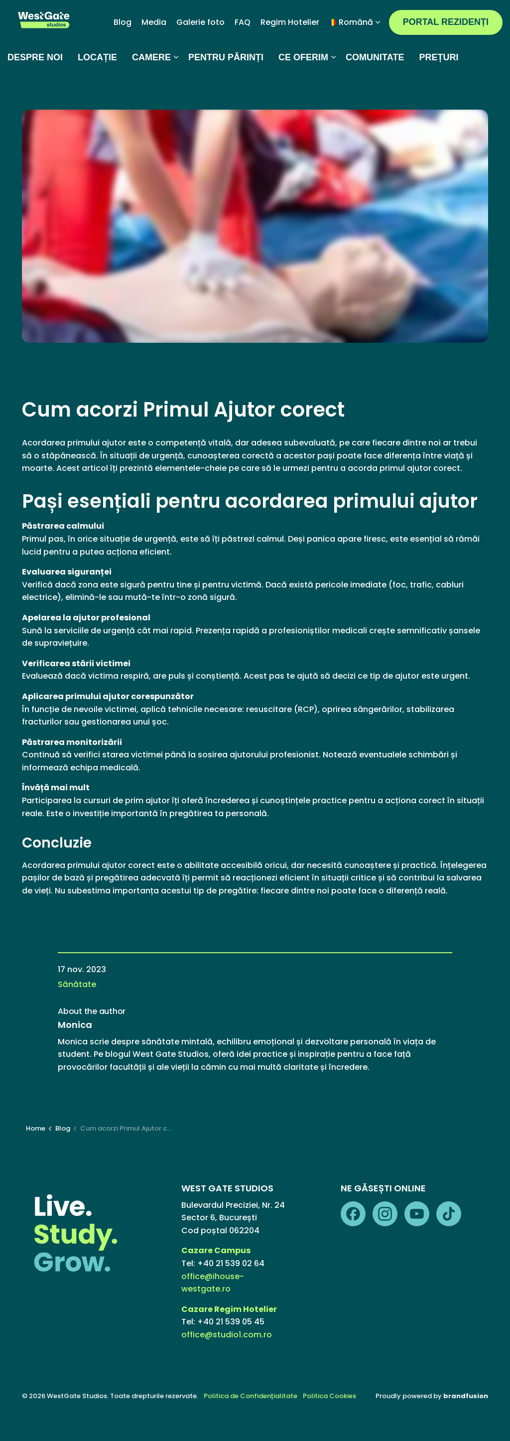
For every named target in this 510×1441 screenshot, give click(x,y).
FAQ (243, 52)
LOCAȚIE (97, 87)
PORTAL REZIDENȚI (446, 52)
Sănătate (77, 984)
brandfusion (465, 1396)
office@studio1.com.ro (226, 1334)
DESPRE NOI (35, 87)
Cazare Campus (216, 1250)
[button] (255, 226)
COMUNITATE (375, 87)
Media (153, 52)
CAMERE (151, 87)
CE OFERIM (303, 87)
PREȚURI (438, 87)
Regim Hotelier (289, 52)
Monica (75, 1024)
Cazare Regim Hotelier (229, 1309)
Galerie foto (200, 52)
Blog (122, 52)
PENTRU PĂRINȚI (225, 87)
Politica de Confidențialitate (250, 1396)
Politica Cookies (329, 1396)
